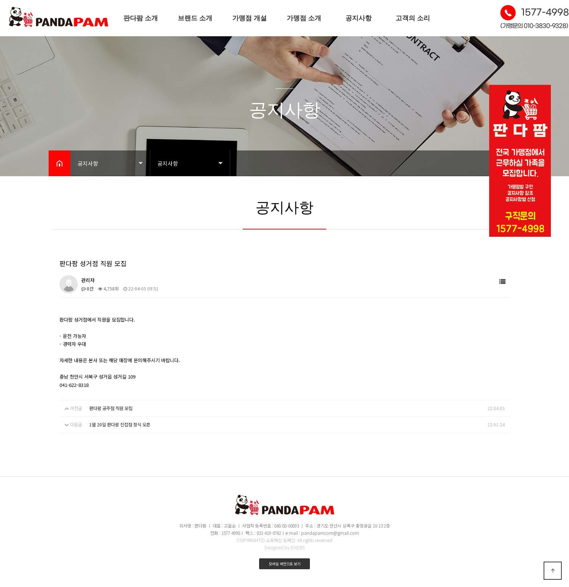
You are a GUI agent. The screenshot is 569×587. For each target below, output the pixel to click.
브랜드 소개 (195, 18)
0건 (87, 288)
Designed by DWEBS (285, 547)
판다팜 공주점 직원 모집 (110, 408)
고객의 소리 (413, 18)
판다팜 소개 (140, 18)
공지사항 (358, 18)
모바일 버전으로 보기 (284, 563)
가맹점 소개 (304, 18)
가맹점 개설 (249, 18)
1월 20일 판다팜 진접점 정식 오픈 (119, 424)
